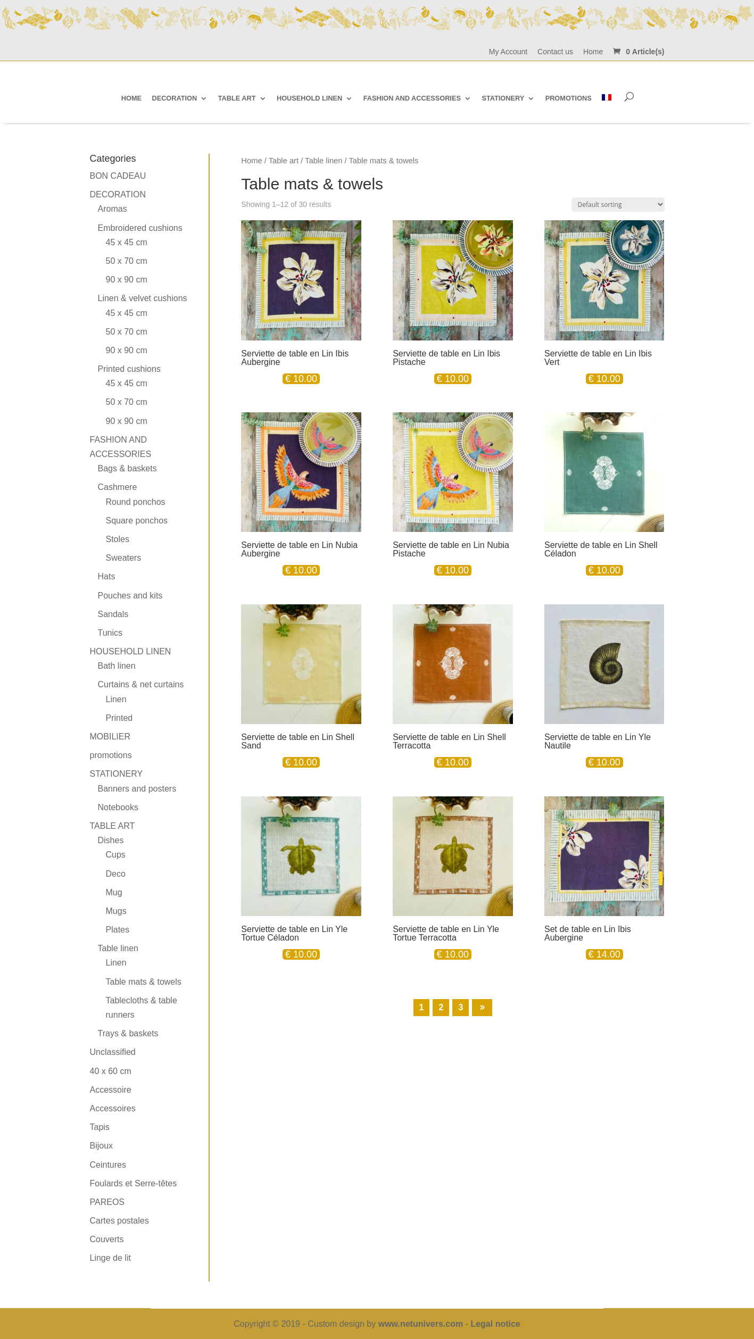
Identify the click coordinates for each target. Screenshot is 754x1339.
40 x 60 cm (110, 1071)
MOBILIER (110, 736)
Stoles (117, 539)
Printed (119, 717)
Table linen (323, 160)
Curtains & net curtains (141, 684)
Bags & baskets (127, 468)
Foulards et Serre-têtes (133, 1183)
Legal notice (495, 1323)
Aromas (112, 208)
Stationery (116, 773)
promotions (111, 755)
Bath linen (117, 665)
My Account (508, 52)
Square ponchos (137, 520)
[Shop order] (618, 204)
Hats (106, 576)
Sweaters (124, 557)
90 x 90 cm (126, 279)
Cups (116, 854)
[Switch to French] (606, 98)
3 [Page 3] (460, 1007)
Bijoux (101, 1145)
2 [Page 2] (440, 1007)
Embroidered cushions (140, 227)
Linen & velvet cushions (142, 298)
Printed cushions (129, 368)
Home (593, 52)
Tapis (100, 1127)
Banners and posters (137, 788)
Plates (117, 929)
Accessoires (113, 1108)
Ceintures (108, 1164)
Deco (116, 873)
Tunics (110, 632)
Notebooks (118, 807)
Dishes (111, 840)
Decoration (118, 194)
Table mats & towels (143, 981)
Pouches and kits (130, 595)
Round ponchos (135, 501)
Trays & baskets (128, 1033)
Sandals (113, 614)
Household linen (130, 651)
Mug (114, 892)
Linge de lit (110, 1257)
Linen (116, 699)
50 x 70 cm (126, 260)
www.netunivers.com (420, 1323)
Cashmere (117, 487)
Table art (284, 160)
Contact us (555, 52)
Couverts (107, 1239)
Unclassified (113, 1052)
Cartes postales (119, 1220)
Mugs (116, 911)
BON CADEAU (118, 175)
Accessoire (110, 1089)
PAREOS (107, 1202)
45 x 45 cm (126, 242)
